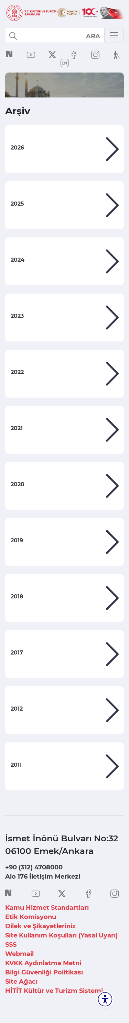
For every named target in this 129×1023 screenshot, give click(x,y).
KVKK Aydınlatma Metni (43, 963)
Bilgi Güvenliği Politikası (44, 972)
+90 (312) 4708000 (34, 867)
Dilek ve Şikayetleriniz (40, 926)
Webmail (19, 954)
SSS (11, 944)
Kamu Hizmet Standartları (47, 907)
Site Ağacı (21, 981)
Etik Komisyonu (30, 917)
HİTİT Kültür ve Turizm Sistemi (54, 991)
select (92, 36)
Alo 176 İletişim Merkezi (42, 876)
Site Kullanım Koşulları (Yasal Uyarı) (61, 935)
